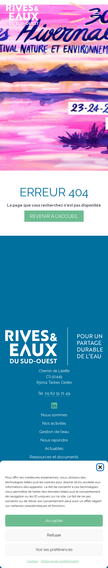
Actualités (54, 448)
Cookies (32, 561)
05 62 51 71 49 (57, 393)
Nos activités (54, 423)
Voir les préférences (54, 549)
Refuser (54, 535)
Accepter (54, 520)
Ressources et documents (54, 457)
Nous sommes (54, 415)
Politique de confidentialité (59, 561)
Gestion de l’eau (54, 431)
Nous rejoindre (54, 440)
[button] (100, 467)
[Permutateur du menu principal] (96, 15)
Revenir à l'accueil (54, 216)
